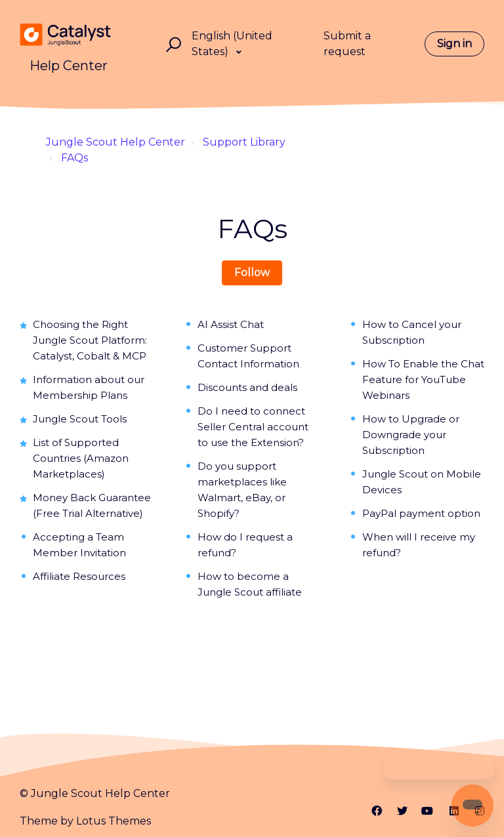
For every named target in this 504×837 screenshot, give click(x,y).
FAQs (74, 158)
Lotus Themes (113, 821)
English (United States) (232, 44)
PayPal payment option (421, 513)
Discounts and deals (247, 387)
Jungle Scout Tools (80, 419)
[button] (171, 44)
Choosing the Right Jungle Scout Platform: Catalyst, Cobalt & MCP (90, 340)
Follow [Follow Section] (252, 272)
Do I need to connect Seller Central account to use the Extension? (253, 427)
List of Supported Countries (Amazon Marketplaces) (81, 458)
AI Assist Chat (231, 324)
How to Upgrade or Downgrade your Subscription (410, 435)
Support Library (244, 142)
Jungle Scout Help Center (115, 142)
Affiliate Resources (79, 576)
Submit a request (347, 44)
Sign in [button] (454, 43)
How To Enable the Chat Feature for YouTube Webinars (423, 379)
